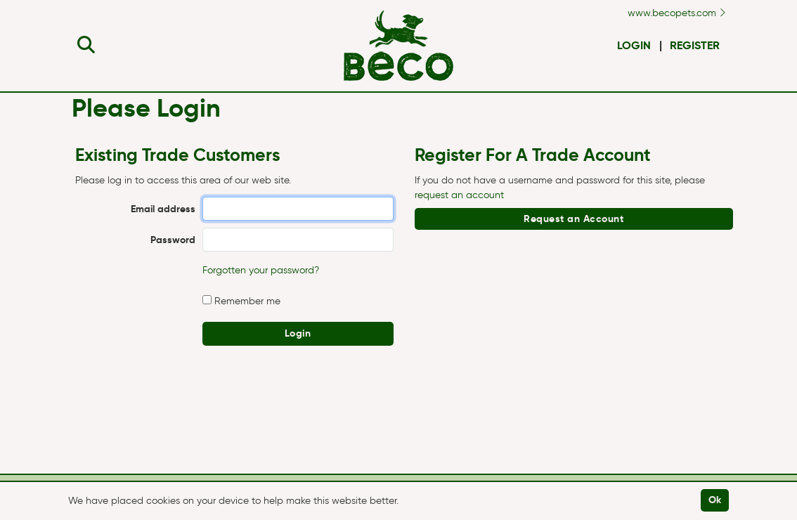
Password (172, 239)
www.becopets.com (676, 13)
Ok (715, 499)
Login (634, 45)
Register (695, 45)
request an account (459, 195)
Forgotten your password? (260, 270)
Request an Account (573, 218)
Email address (163, 208)
